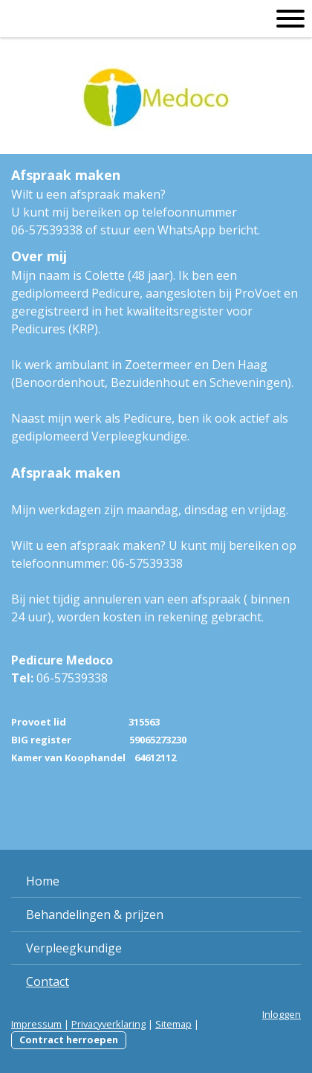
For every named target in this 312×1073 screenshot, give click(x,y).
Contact (47, 981)
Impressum (36, 1024)
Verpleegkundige (74, 948)
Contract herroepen (68, 1039)
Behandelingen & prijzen (94, 914)
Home (42, 881)
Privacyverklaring (108, 1024)
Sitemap (173, 1024)
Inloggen (281, 1014)
